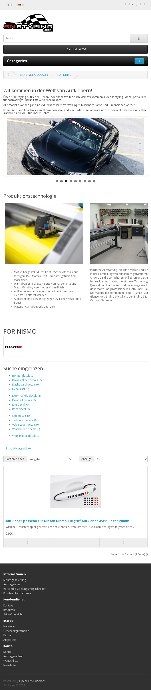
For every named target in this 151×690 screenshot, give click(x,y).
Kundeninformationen (17, 593)
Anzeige (86, 459)
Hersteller (9, 626)
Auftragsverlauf (13, 656)
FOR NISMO (64, 75)
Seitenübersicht (13, 614)
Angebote (9, 640)
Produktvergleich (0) (18, 448)
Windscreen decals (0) (26, 429)
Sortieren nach (15, 459)
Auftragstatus (11, 584)
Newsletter (10, 665)
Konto (7, 652)
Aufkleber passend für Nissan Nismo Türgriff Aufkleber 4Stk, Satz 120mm (67, 521)
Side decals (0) (21, 416)
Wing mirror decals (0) (26, 436)
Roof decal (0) (21, 409)
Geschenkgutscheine (16, 631)
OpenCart (25, 681)
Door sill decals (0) (24, 400)
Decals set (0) (20, 389)
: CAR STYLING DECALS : (33, 75)
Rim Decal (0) (20, 404)
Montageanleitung (14, 580)
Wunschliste (10, 661)
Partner (8, 635)
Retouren (9, 610)
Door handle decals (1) (26, 396)
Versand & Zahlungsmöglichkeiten (24, 589)
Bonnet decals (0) (23, 376)
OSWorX (40, 681)
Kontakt (8, 605)
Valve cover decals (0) (25, 425)
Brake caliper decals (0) (27, 380)
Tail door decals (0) (24, 420)
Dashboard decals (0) (25, 384)
